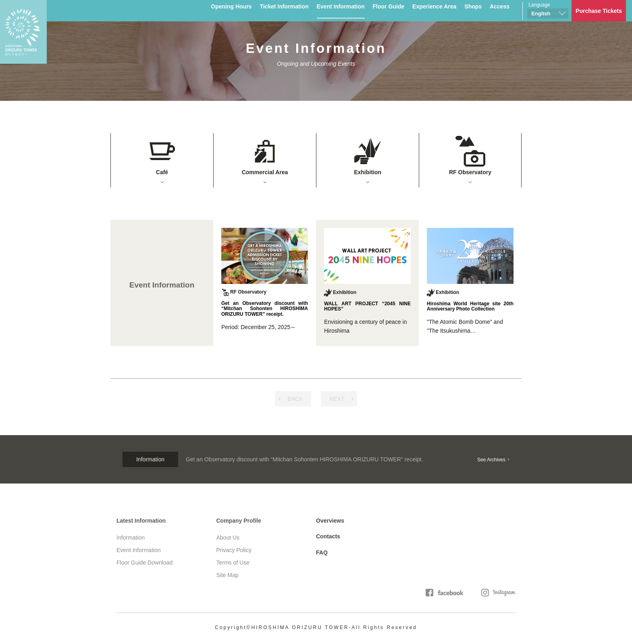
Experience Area (434, 6)
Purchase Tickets (599, 11)
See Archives (491, 460)
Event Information (341, 6)
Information (130, 537)
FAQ (322, 552)
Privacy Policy (234, 550)
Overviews (330, 520)
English (540, 13)
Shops (473, 6)
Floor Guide (389, 6)
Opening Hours (231, 6)
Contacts (328, 536)
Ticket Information (284, 6)
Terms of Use (232, 562)
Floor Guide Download (144, 562)
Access (499, 6)
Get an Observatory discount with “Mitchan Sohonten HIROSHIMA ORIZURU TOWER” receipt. (304, 459)
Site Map (227, 575)
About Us (228, 537)
